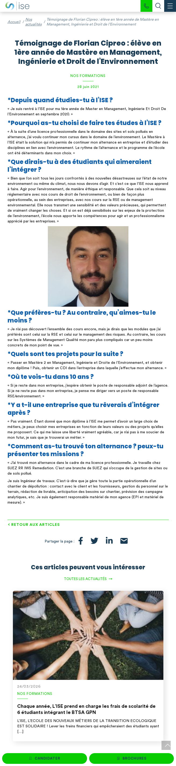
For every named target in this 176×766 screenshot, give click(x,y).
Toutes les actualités (85, 579)
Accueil (14, 22)
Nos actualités (33, 22)
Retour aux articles (35, 525)
